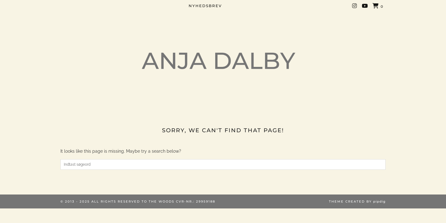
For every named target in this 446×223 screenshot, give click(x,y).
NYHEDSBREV (205, 5)
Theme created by (357, 201)
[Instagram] (354, 6)
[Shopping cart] (378, 6)
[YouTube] (365, 6)
